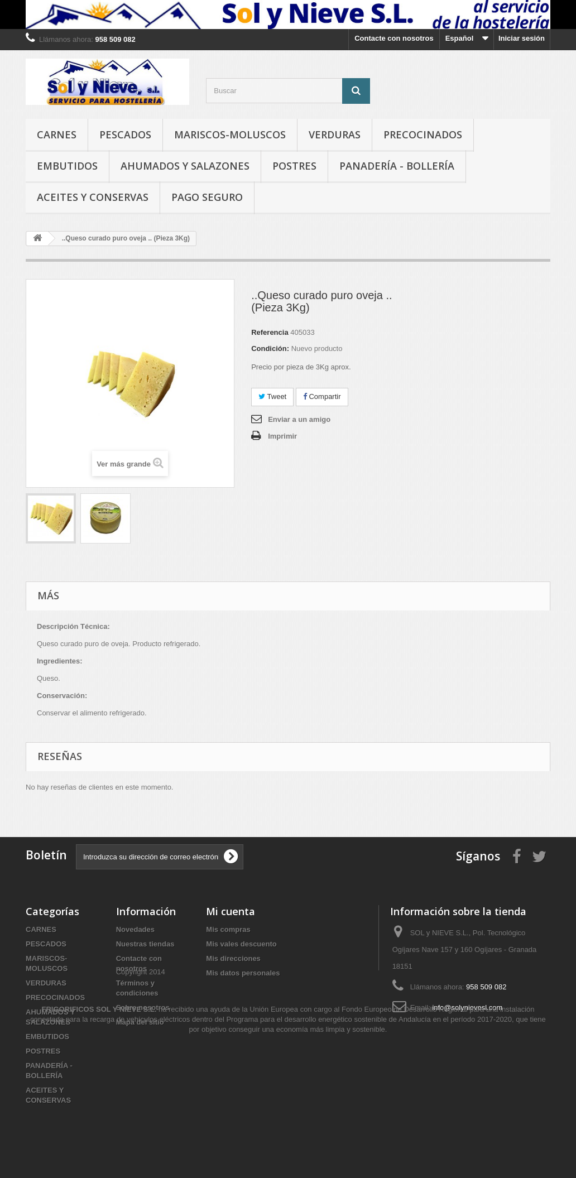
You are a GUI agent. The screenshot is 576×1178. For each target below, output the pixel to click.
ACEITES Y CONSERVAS (92, 197)
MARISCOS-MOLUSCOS (230, 134)
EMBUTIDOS (67, 165)
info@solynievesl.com (467, 1007)
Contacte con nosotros (394, 38)
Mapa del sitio (140, 1022)
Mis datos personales (243, 973)
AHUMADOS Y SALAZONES (185, 165)
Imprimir (282, 436)
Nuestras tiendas (145, 944)
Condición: (270, 348)
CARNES (56, 134)
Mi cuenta (230, 911)
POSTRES (294, 165)
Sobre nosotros (143, 1007)
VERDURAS (335, 134)
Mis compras (228, 929)
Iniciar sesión (521, 38)
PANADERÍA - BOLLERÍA (396, 165)
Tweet (272, 396)
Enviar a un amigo (299, 419)
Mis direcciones (233, 958)
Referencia (269, 332)
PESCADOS (125, 134)
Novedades (135, 929)
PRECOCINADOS (422, 134)
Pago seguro (207, 197)
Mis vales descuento (241, 944)
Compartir (322, 396)
